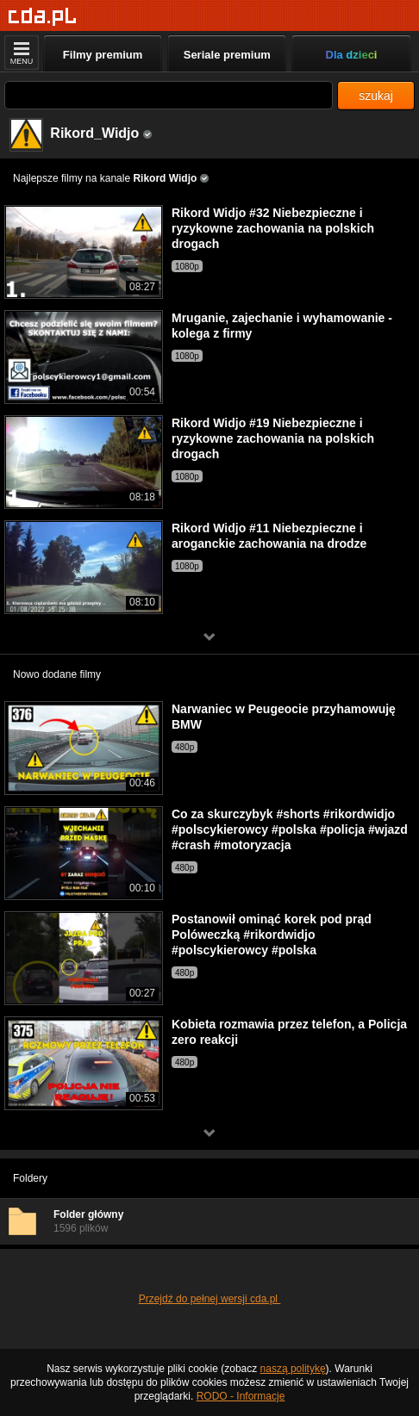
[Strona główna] (43, 17)
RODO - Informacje (241, 1396)
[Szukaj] (168, 95)
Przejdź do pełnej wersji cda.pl (210, 1299)
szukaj (376, 95)
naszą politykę (293, 1369)
